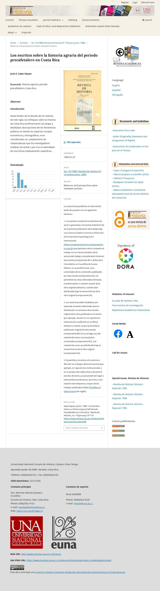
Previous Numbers (28, 19)
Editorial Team (147, 2)
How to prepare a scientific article (131, 174)
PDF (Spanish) (73, 142)
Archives (24, 42)
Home (13, 42)
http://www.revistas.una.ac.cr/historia (41, 554)
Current (10, 19)
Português (117, 94)
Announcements (90, 19)
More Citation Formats (77, 427)
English (116, 85)
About (11, 32)
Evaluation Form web (124, 130)
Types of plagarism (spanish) (129, 170)
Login (135, 2)
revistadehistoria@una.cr (32, 507)
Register (125, 2)
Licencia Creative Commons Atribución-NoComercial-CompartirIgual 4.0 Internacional (80, 572)
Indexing (72, 19)
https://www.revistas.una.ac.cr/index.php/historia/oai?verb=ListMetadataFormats (69, 560)
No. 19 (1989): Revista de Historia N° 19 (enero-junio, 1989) (58, 42)
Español (116, 90)
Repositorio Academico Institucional (131, 310)
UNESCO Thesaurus (124, 178)
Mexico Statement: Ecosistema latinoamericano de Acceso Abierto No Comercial (130, 193)
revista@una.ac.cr (83, 503)
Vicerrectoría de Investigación (127, 305)
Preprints (26, 32)
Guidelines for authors (19, 26)
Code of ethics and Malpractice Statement (58, 26)
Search (147, 19)
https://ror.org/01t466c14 (30, 510)
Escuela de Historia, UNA (125, 300)
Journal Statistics (52, 19)
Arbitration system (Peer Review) (102, 26)
